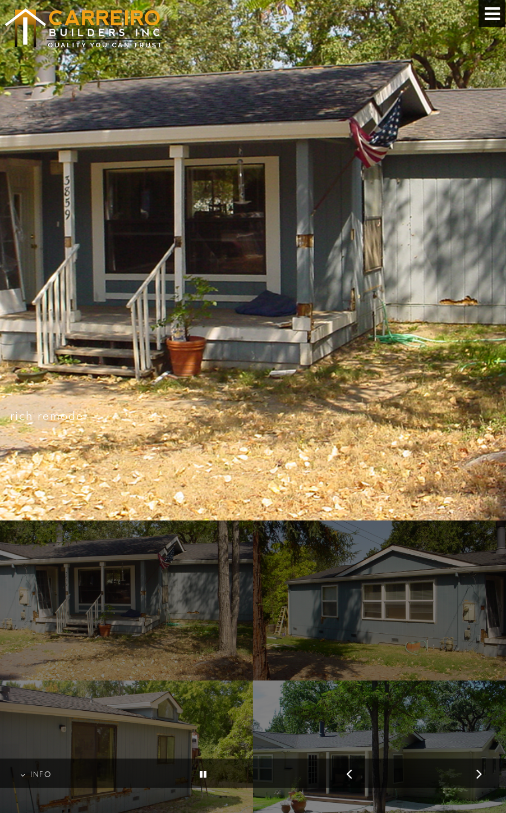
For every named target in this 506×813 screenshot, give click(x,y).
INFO (36, 774)
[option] (253, 260)
